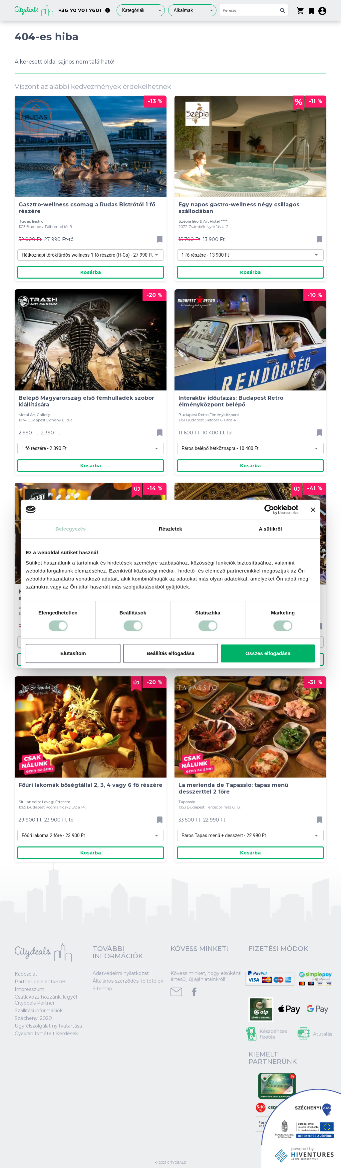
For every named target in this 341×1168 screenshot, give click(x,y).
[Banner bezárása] (313, 509)
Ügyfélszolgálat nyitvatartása (48, 1026)
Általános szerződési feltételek (128, 981)
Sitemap (102, 989)
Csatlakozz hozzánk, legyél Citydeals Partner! (46, 1000)
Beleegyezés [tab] (70, 529)
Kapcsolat (26, 974)
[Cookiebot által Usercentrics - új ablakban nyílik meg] (269, 510)
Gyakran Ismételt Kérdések (46, 1034)
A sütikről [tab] (270, 529)
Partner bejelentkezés (40, 982)
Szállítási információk (39, 1011)
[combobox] (141, 10)
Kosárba (90, 272)
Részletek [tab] (170, 529)
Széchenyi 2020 (33, 1018)
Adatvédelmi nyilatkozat (121, 973)
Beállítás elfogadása (170, 653)
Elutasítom (73, 653)
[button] (311, 9)
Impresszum (29, 989)
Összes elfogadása (267, 653)
